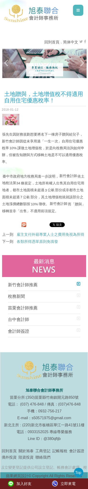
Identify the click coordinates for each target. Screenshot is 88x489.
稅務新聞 (16, 296)
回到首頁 (51, 42)
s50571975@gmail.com (51, 418)
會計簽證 (76, 451)
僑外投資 (9, 457)
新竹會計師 (10, 141)
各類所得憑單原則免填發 (37, 242)
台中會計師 (18, 319)
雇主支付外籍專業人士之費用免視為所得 (50, 234)
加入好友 (23, 484)
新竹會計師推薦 (23, 284)
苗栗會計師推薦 (23, 308)
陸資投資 (26, 457)
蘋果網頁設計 (17, 476)
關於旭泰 (26, 451)
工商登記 (42, 451)
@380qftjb (52, 439)
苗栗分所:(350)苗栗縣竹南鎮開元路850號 (44, 397)
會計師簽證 (18, 331)
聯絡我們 (42, 457)
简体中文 (70, 42)
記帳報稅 (59, 451)
